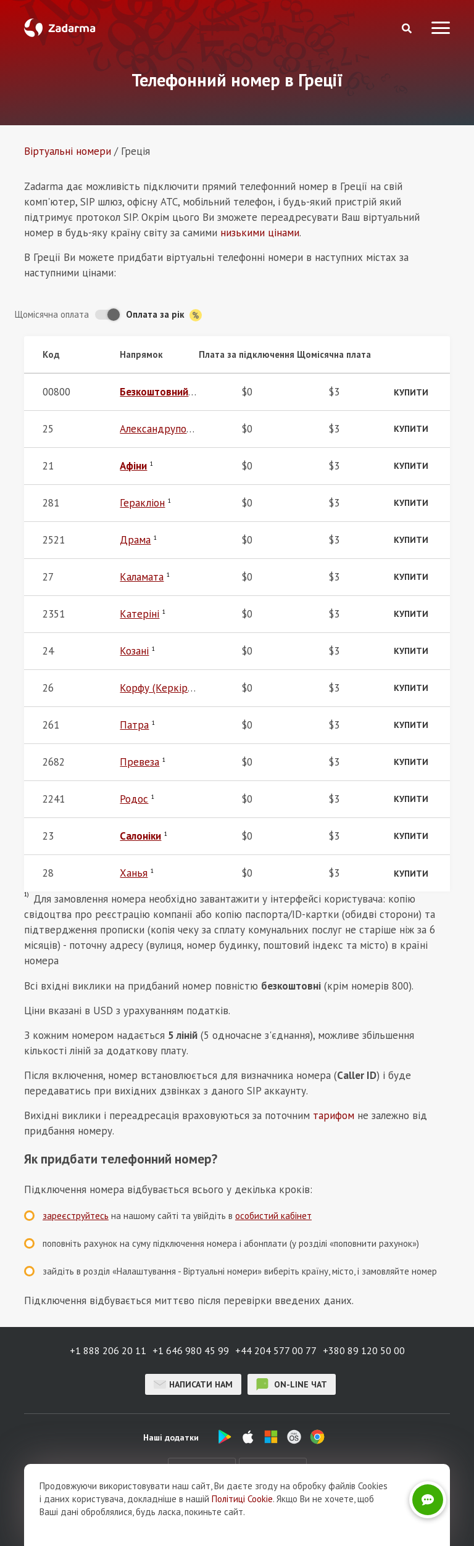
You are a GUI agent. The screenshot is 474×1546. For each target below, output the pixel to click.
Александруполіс (159, 429)
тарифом (333, 1115)
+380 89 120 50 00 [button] (364, 1350)
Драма (135, 540)
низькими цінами (259, 232)
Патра (134, 725)
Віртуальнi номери (67, 151)
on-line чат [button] (291, 1384)
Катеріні (139, 614)
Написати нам (193, 1384)
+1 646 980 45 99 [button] (190, 1350)
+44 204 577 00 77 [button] (276, 1350)
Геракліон (142, 503)
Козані (134, 651)
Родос (134, 799)
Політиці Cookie (242, 1499)
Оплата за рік (164, 314)
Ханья (134, 873)
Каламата (142, 577)
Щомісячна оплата (52, 314)
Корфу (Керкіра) (158, 688)
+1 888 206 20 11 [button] (108, 1350)
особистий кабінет (273, 1216)
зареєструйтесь (76, 1216)
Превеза (139, 762)
